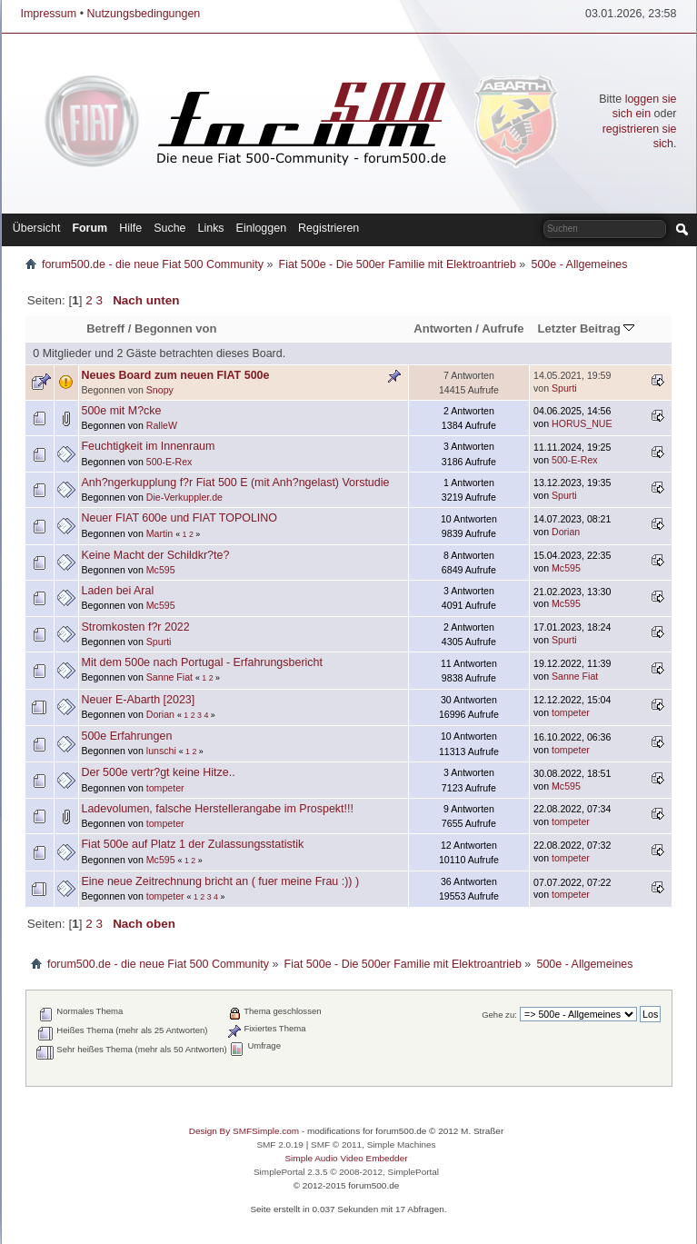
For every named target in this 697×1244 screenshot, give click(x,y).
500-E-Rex (169, 461)
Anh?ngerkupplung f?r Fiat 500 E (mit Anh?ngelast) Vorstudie (236, 482)
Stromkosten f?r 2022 (136, 627)
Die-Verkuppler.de (184, 497)
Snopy (160, 389)
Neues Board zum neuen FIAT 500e (176, 375)
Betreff (105, 328)
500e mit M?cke (122, 410)
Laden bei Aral (118, 590)
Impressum (49, 13)
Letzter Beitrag (586, 328)
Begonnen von (175, 328)
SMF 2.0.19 (280, 1144)
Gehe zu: (499, 1015)
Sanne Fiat (169, 677)
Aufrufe (502, 328)
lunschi (161, 750)
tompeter (571, 712)
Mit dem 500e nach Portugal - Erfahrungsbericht (202, 662)
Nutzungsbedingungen (143, 13)
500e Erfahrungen (127, 736)
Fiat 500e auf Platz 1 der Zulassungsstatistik (193, 844)
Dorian (566, 531)
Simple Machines (401, 1144)
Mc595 (160, 569)
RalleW (161, 425)
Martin (159, 533)
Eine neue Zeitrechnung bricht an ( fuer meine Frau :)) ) (221, 881)
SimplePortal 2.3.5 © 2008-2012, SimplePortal (346, 1172)
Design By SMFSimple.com (244, 1131)
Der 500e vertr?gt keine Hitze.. (158, 772)
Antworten (442, 328)
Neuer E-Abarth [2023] (138, 699)
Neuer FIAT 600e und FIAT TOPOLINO (180, 518)
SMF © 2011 (336, 1144)
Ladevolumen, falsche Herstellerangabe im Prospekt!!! (217, 808)
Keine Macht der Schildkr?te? (156, 555)
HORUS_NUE (582, 423)
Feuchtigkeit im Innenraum (148, 446)
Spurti (564, 388)
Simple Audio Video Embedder (345, 1158)
